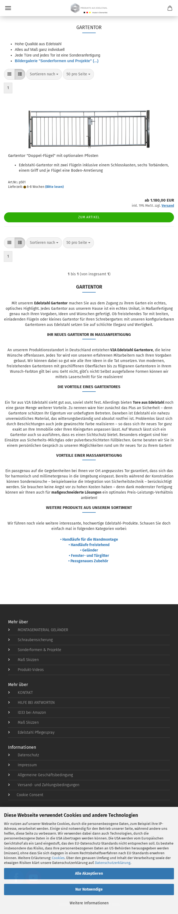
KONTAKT (20, 692)
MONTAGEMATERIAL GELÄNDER (38, 630)
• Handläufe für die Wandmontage (89, 539)
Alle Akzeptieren (89, 873)
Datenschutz (23, 755)
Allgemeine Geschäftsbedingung (40, 775)
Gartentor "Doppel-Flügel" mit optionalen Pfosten (53, 155)
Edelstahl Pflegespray (31, 732)
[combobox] (44, 74)
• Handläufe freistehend (89, 545)
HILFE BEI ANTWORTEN (31, 702)
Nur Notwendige (89, 889)
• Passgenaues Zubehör (89, 561)
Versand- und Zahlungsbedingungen (43, 785)
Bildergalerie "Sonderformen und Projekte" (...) (56, 61)
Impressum (22, 765)
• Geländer (89, 550)
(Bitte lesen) (54, 187)
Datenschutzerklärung (112, 863)
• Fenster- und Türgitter (89, 555)
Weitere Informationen (89, 903)
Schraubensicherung (30, 640)
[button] (9, 74)
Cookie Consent (25, 795)
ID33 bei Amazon (27, 712)
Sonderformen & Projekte (34, 650)
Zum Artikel (89, 217)
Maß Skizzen (23, 660)
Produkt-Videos (26, 669)
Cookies (58, 858)
